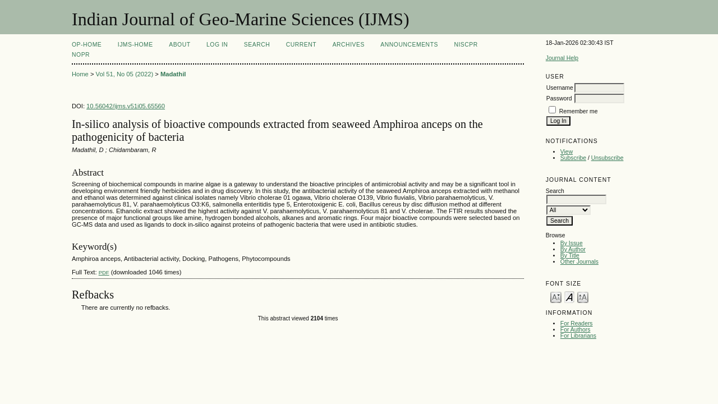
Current (301, 45)
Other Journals (579, 262)
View (566, 152)
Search (257, 45)
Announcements (409, 45)
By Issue (571, 243)
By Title (569, 255)
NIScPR (465, 45)
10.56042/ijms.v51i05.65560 (125, 106)
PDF (104, 272)
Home (80, 74)
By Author (573, 249)
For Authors (575, 330)
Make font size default (569, 296)
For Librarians (578, 336)
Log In (217, 45)
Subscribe (573, 158)
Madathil (173, 74)
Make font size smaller (555, 296)
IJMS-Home (135, 45)
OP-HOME (87, 45)
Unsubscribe (607, 158)
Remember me (578, 111)
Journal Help (562, 58)
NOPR (81, 55)
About (179, 45)
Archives (349, 45)
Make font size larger (582, 296)
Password (559, 98)
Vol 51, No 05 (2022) (125, 74)
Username (559, 88)
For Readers (576, 323)
